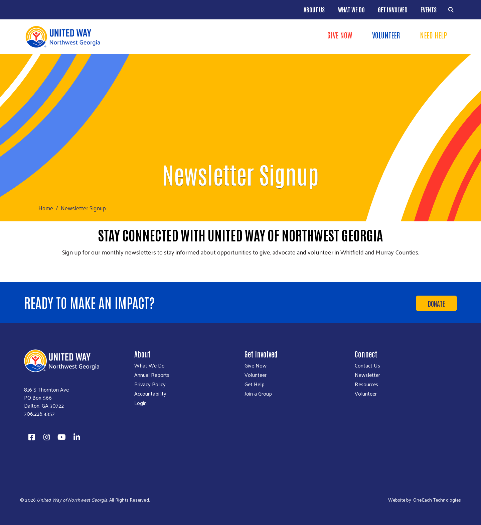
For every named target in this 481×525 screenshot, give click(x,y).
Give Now (339, 34)
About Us (314, 9)
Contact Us (367, 365)
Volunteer (386, 34)
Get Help (255, 384)
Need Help (433, 34)
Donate (436, 303)
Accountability (150, 393)
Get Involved (393, 9)
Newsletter (367, 375)
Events (429, 9)
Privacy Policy (150, 384)
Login (140, 403)
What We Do (351, 9)
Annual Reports (151, 375)
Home (45, 208)
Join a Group (258, 393)
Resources (366, 384)
